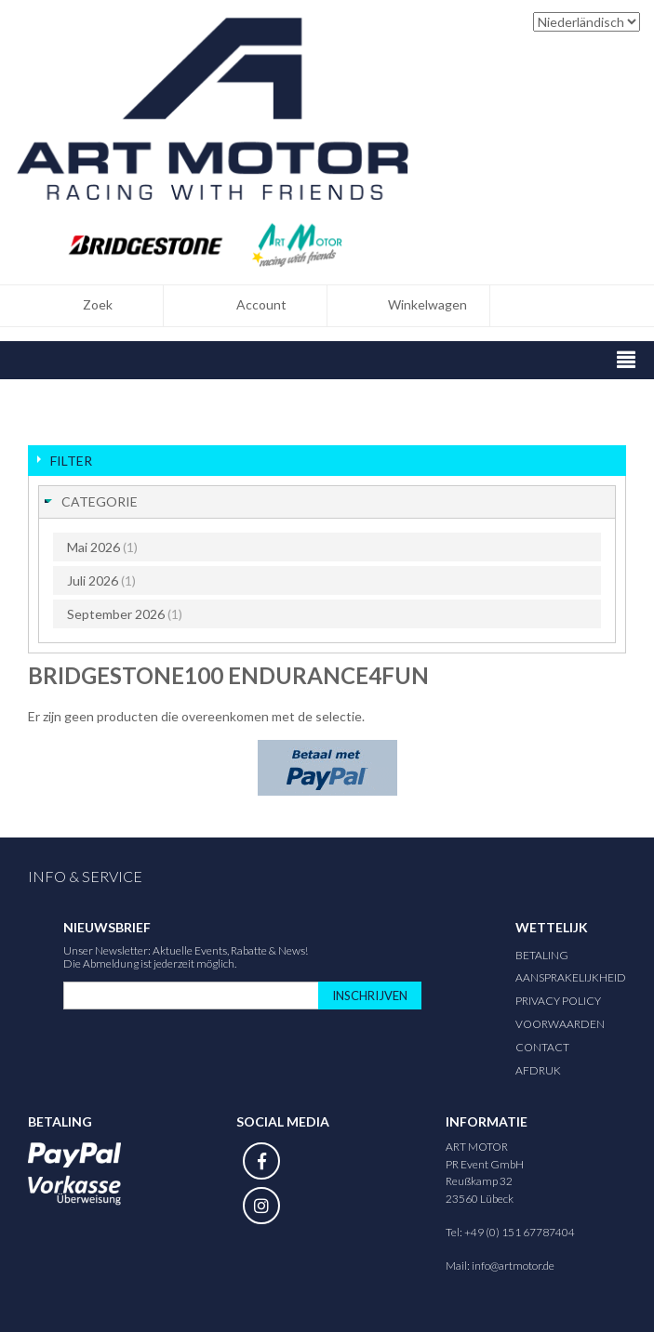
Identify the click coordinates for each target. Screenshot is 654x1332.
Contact (542, 1047)
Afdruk (538, 1070)
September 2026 (124, 614)
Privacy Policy (558, 1001)
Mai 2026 (102, 547)
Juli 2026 (101, 580)
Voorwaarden (560, 1024)
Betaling (541, 955)
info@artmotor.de (513, 1266)
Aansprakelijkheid (570, 977)
